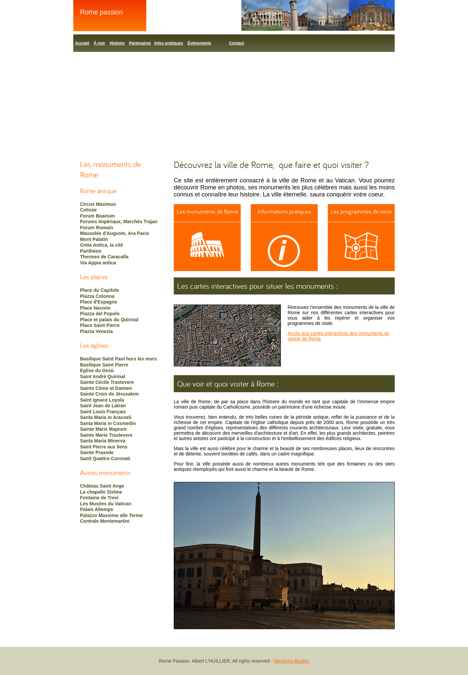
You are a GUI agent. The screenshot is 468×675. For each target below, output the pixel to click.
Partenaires (140, 43)
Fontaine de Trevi (99, 497)
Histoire (117, 43)
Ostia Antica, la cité (101, 245)
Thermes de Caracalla (104, 256)
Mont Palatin (94, 239)
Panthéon (90, 251)
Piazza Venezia (96, 331)
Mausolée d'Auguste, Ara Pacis (114, 233)
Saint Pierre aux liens (104, 446)
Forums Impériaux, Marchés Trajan (118, 221)
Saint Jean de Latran (103, 405)
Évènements (199, 43)
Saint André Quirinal (102, 376)
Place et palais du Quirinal (109, 319)
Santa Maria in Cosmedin (108, 423)
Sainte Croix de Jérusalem (109, 394)
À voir (99, 43)
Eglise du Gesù (97, 370)
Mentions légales (291, 661)
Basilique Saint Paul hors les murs (118, 358)
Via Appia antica (98, 262)
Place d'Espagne (98, 302)
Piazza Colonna (97, 296)
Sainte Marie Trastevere (106, 435)
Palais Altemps (96, 509)
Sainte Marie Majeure (103, 429)
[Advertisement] (234, 102)
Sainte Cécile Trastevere (107, 382)
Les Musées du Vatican (105, 503)
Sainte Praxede (96, 452)
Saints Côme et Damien (106, 388)
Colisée (88, 210)
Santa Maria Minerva (102, 440)
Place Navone (95, 308)
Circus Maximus (98, 204)
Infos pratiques (168, 43)
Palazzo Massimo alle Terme (111, 515)
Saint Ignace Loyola (102, 400)
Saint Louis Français (103, 411)
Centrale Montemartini (105, 521)
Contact (236, 43)
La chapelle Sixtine (101, 492)
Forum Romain (96, 227)
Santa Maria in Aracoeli (106, 417)
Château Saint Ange (102, 486)
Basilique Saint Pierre (104, 364)
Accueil (82, 43)
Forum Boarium (97, 216)
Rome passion (101, 12)
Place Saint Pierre (100, 325)
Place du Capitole (99, 290)
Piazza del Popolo (100, 313)
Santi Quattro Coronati (105, 458)
